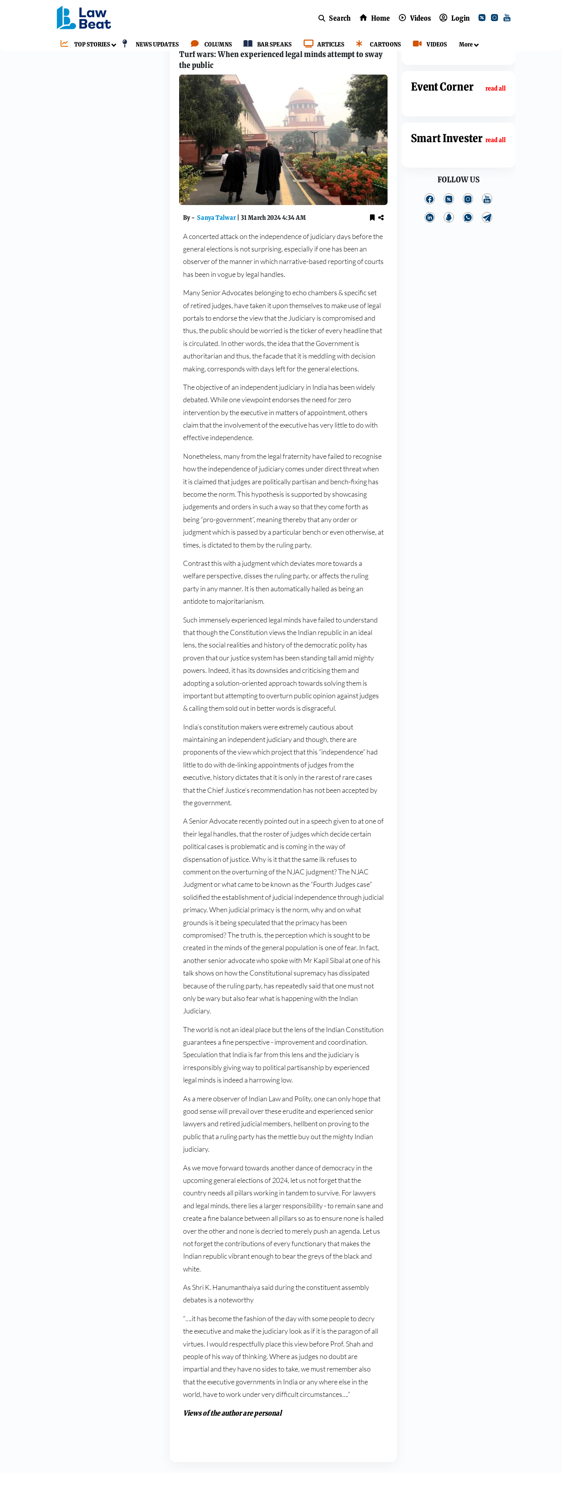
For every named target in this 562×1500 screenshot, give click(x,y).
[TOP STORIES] (83, 44)
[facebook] (430, 226)
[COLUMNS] (209, 44)
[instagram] (496, 19)
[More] (464, 44)
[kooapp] (449, 244)
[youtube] (508, 19)
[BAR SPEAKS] (266, 44)
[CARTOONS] (376, 44)
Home (181, 55)
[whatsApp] (468, 244)
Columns (210, 55)
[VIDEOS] (428, 44)
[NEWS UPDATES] (148, 44)
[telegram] (487, 244)
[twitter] (483, 19)
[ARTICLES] (322, 44)
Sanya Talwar (217, 245)
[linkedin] (430, 244)
